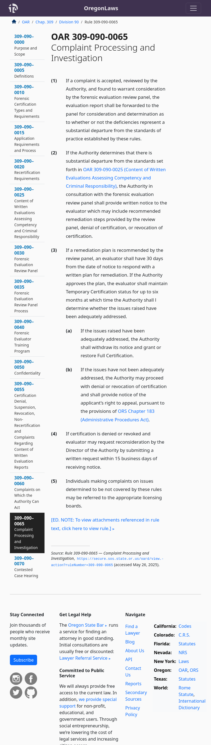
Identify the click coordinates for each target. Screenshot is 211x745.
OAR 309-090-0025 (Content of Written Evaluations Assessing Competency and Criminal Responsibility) (116, 177)
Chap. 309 (44, 21)
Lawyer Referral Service (83, 658)
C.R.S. (184, 635)
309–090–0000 (25, 44)
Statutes (187, 644)
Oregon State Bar (86, 625)
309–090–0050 (27, 367)
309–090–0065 (26, 532)
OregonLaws (101, 8)
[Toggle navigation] (193, 8)
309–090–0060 (27, 492)
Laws (184, 661)
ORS (194, 670)
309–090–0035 (26, 295)
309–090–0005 (24, 70)
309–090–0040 (24, 336)
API (128, 659)
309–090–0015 (27, 138)
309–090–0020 (27, 169)
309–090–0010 (27, 101)
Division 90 (69, 21)
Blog (130, 642)
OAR (26, 21)
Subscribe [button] (23, 660)
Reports (133, 684)
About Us (134, 651)
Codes (185, 626)
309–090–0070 (26, 566)
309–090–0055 (27, 425)
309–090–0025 (26, 212)
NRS (183, 653)
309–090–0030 (26, 258)
